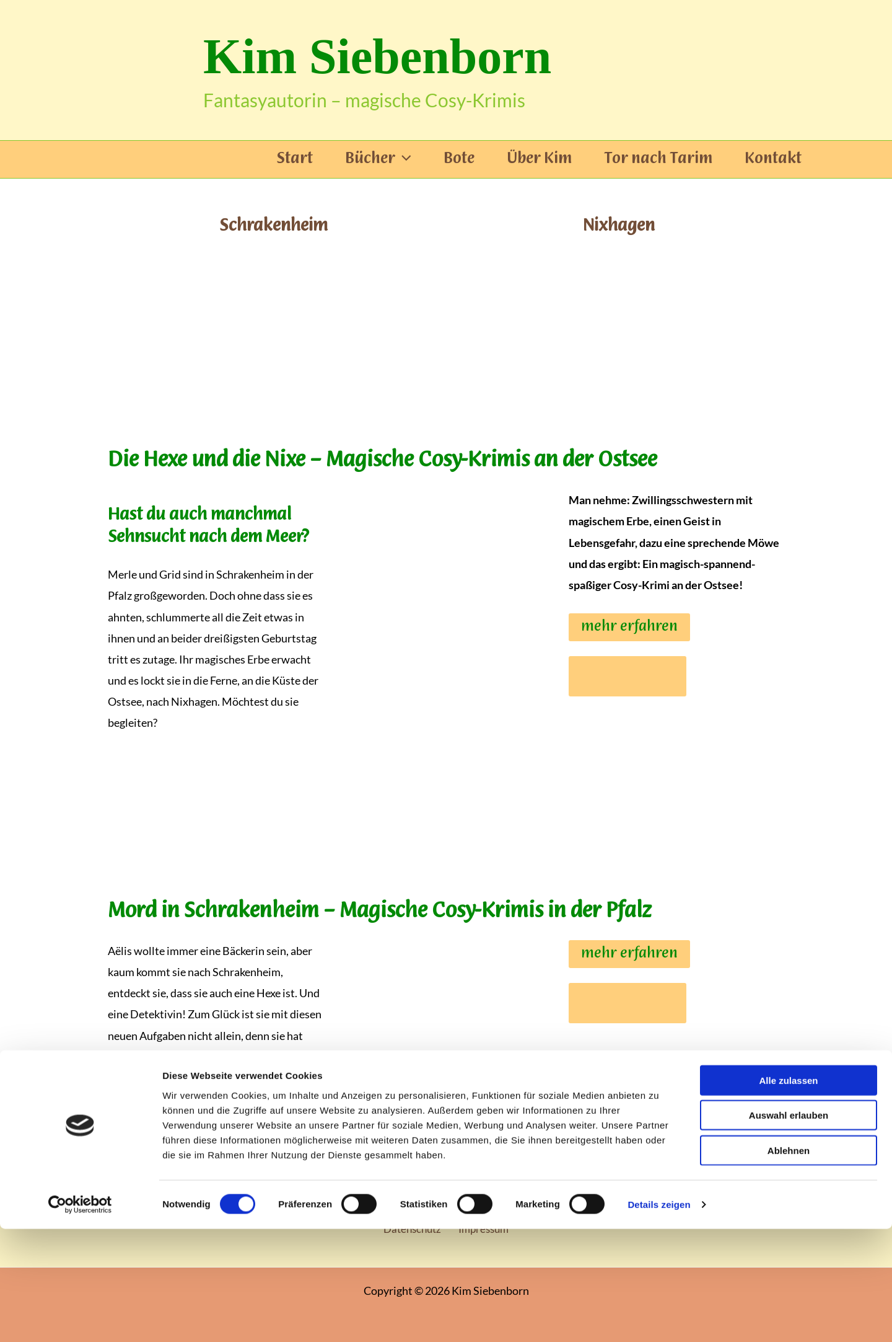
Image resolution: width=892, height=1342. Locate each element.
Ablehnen (788, 1263)
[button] (403, 159)
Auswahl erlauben (788, 1228)
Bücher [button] (378, 159)
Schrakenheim (273, 225)
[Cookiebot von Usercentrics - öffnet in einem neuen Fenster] (80, 1318)
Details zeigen (658, 1317)
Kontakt (773, 159)
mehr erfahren (629, 627)
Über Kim (539, 159)
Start (294, 159)
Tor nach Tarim (658, 159)
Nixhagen (619, 225)
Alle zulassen (788, 1193)
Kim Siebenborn (377, 56)
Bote (459, 159)
